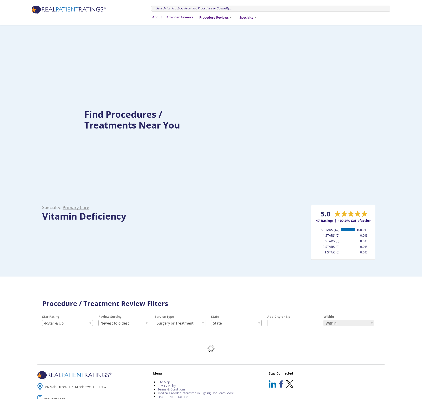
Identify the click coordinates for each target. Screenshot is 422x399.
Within (329, 316)
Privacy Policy (167, 386)
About (157, 17)
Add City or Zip (278, 316)
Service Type (164, 316)
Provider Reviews (179, 17)
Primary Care (76, 207)
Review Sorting (110, 316)
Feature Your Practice (173, 397)
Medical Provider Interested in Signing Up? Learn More (196, 393)
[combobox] (215, 17)
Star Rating (50, 316)
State (215, 316)
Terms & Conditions (171, 389)
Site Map (164, 382)
